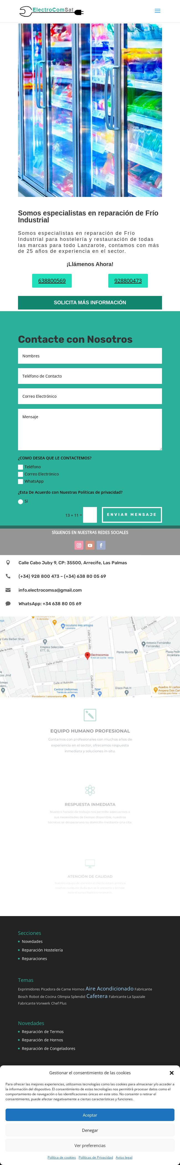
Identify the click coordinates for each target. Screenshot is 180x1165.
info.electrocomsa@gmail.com (50, 590)
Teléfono (29, 467)
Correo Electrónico (38, 474)
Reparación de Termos (43, 1031)
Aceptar (90, 1115)
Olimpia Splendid (71, 996)
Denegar (90, 1130)
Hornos (78, 989)
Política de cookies (62, 1157)
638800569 (52, 280)
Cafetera (97, 995)
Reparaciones (34, 958)
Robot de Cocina (42, 996)
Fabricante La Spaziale (127, 996)
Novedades (32, 941)
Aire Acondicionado (109, 988)
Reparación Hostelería (42, 950)
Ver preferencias (90, 1145)
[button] (171, 1073)
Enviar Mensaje (132, 514)
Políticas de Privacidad (96, 1157)
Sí (23, 501)
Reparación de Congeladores (48, 1048)
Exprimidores (29, 989)
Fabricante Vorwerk (34, 1003)
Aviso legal (124, 1157)
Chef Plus (58, 1003)
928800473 (128, 280)
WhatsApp (31, 481)
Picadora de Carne (56, 989)
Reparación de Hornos (42, 1039)
